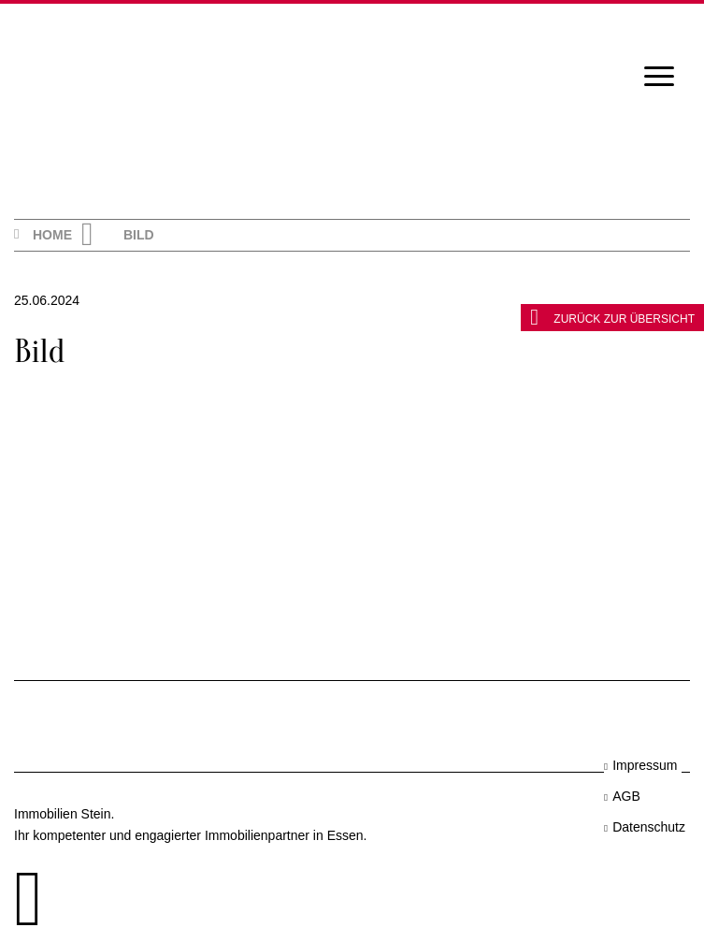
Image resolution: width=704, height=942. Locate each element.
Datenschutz (648, 826)
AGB (626, 796)
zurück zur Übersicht (612, 317)
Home (52, 234)
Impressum (644, 765)
